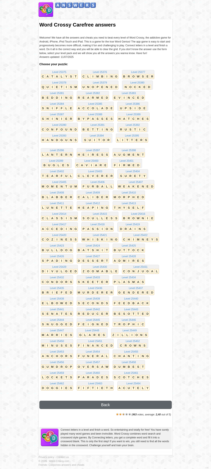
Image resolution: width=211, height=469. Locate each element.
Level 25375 (59, 75)
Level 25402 (57, 174)
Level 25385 (95, 106)
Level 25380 (137, 85)
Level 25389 (133, 117)
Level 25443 (131, 312)
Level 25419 (133, 227)
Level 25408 (57, 195)
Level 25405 (59, 185)
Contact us (63, 457)
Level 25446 (129, 322)
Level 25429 (59, 269)
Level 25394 (97, 138)
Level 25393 (59, 138)
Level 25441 (57, 312)
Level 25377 (138, 75)
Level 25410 (129, 195)
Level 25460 (93, 375)
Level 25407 (136, 185)
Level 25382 (93, 96)
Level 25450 (57, 344)
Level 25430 (100, 269)
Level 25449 (129, 333)
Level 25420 (59, 238)
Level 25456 (57, 365)
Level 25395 (132, 138)
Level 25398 (129, 153)
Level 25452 (133, 344)
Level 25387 (57, 117)
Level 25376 (100, 75)
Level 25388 (95, 117)
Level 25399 (56, 163)
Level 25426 (57, 259)
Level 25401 (126, 163)
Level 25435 (57, 291)
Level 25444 (57, 322)
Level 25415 (100, 216)
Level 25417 (59, 227)
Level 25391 (98, 127)
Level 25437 (136, 291)
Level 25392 (133, 127)
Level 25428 (129, 259)
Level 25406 (98, 185)
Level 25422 (140, 238)
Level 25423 (57, 248)
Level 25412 (93, 206)
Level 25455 (131, 354)
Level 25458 (129, 365)
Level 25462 (57, 386)
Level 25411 (57, 206)
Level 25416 (138, 216)
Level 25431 (140, 269)
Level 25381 (57, 96)
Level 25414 (59, 216)
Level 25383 (129, 96)
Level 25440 (131, 301)
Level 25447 (57, 333)
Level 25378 (59, 85)
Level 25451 (95, 344)
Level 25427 (93, 259)
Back (105, 405)
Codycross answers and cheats (66, 464)
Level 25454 (93, 354)
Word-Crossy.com (59, 461)
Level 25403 (95, 174)
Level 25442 (93, 312)
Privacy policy (46, 457)
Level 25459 (57, 375)
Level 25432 (57, 280)
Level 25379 (100, 85)
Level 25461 (131, 375)
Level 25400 (91, 163)
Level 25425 (129, 248)
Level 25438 (57, 301)
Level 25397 (93, 153)
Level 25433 (93, 280)
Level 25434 (129, 280)
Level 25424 (93, 248)
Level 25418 (98, 227)
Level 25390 (59, 127)
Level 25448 (92, 333)
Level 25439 (93, 301)
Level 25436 (95, 291)
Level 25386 (133, 106)
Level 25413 (129, 206)
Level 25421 (100, 238)
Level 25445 (93, 322)
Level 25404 (133, 174)
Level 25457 (93, 365)
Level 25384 (57, 106)
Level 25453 (57, 354)
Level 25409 (93, 195)
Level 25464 (133, 386)
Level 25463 (95, 386)
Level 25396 (57, 153)
